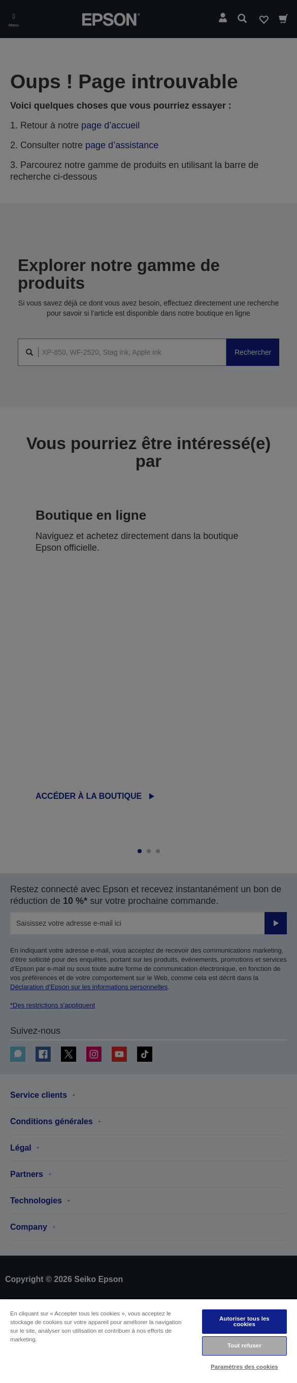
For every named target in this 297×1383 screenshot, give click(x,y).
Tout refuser (244, 1345)
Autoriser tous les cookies (244, 1321)
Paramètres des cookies (244, 1367)
